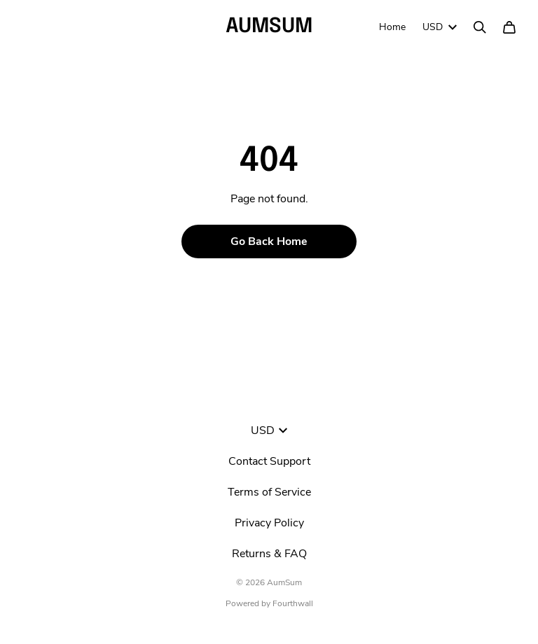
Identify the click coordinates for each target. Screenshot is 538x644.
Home (392, 27)
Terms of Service (269, 492)
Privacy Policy (269, 523)
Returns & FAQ (269, 553)
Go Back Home (269, 241)
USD (439, 27)
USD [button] (269, 430)
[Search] (480, 27)
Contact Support (269, 461)
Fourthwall (293, 603)
